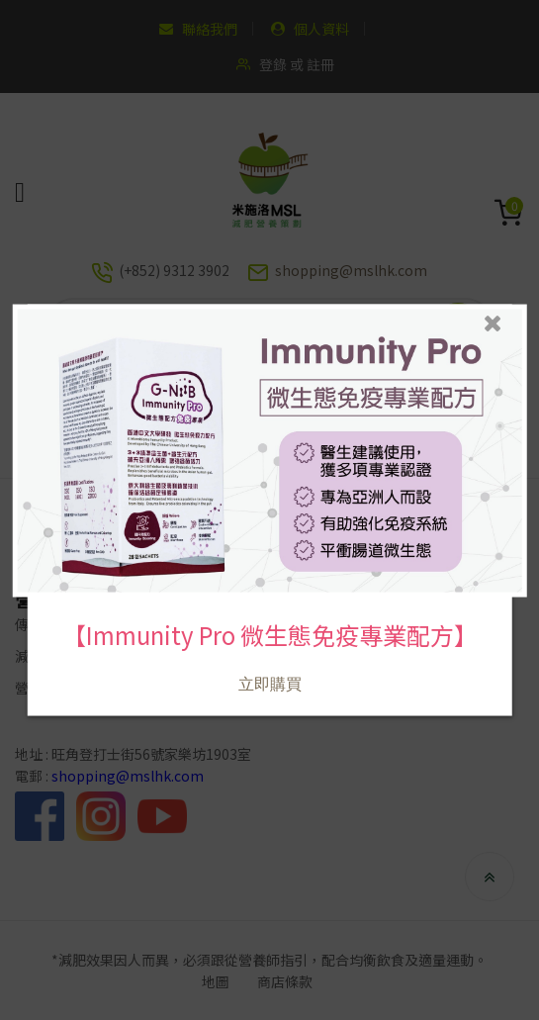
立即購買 (269, 663)
